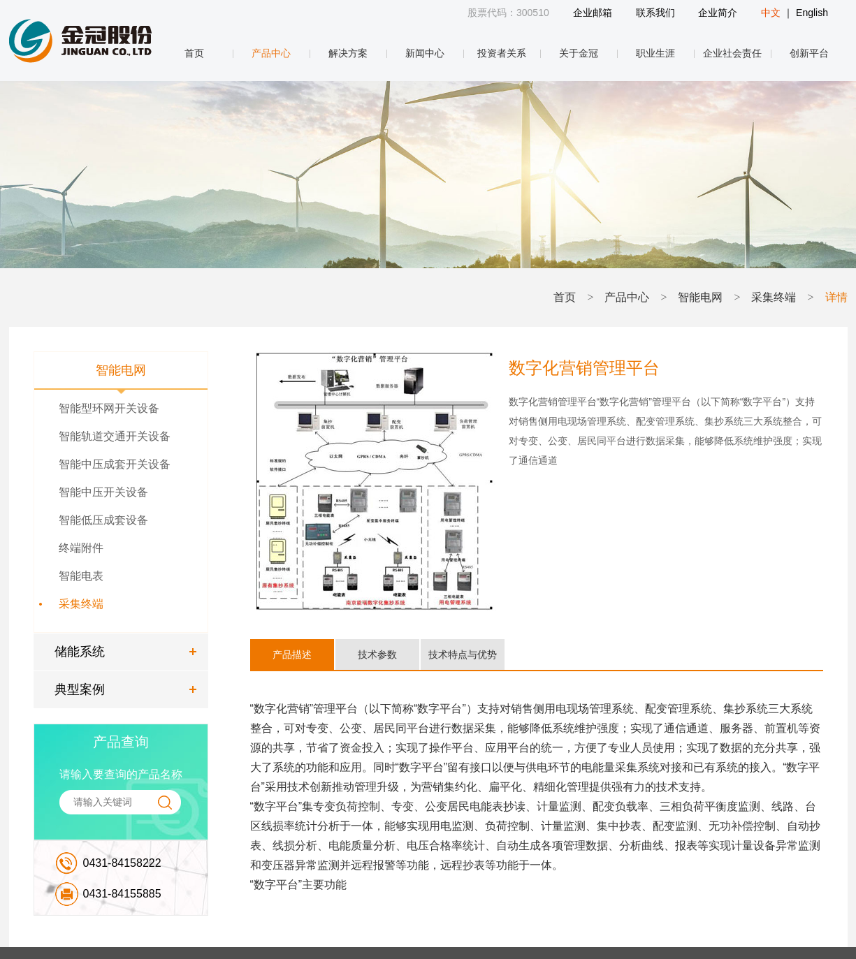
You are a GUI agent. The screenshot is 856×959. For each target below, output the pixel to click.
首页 (194, 53)
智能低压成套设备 (103, 520)
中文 (771, 12)
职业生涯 (655, 53)
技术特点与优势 (462, 654)
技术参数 (377, 654)
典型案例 (80, 689)
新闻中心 (424, 53)
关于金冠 (578, 53)
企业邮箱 (592, 12)
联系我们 (655, 12)
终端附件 (81, 548)
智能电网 (700, 297)
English (812, 12)
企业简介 (717, 12)
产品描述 (292, 654)
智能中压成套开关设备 (115, 464)
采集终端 (773, 297)
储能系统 (80, 652)
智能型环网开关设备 (109, 408)
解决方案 (348, 53)
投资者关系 (501, 53)
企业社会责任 (732, 53)
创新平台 (809, 53)
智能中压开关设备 (103, 492)
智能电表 (81, 576)
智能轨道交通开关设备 (115, 436)
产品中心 (271, 53)
